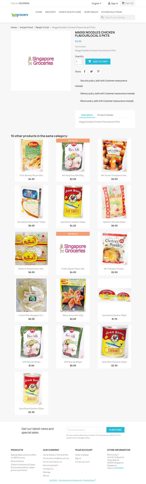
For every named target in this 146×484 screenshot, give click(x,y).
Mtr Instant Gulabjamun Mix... (114, 175)
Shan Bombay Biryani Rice (31, 175)
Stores (46, 475)
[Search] (117, 17)
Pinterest (98, 71)
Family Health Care (70, 12)
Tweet (91, 71)
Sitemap (46, 472)
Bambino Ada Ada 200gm (114, 222)
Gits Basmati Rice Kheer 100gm (31, 222)
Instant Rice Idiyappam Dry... (31, 315)
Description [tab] (87, 115)
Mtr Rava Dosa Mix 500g (73, 175)
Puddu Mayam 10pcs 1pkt (73, 268)
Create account (82, 462)
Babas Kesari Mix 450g (73, 315)
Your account (83, 449)
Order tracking (81, 455)
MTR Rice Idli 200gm (31, 362)
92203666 (24, 3)
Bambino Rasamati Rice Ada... (31, 268)
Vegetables (91, 12)
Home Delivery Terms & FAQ (55, 455)
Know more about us (52, 462)
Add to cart (98, 61)
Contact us (48, 468)
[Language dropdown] (97, 3)
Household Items (111, 12)
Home (39, 12)
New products (17, 461)
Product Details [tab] (105, 115)
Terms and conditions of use (56, 458)
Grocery (50, 12)
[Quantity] (78, 61)
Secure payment (50, 465)
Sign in (78, 458)
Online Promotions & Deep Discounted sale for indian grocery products (23, 467)
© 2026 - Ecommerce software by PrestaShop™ (73, 480)
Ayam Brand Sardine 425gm (73, 222)
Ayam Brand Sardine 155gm (114, 315)
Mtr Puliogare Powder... (114, 268)
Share (84, 71)
